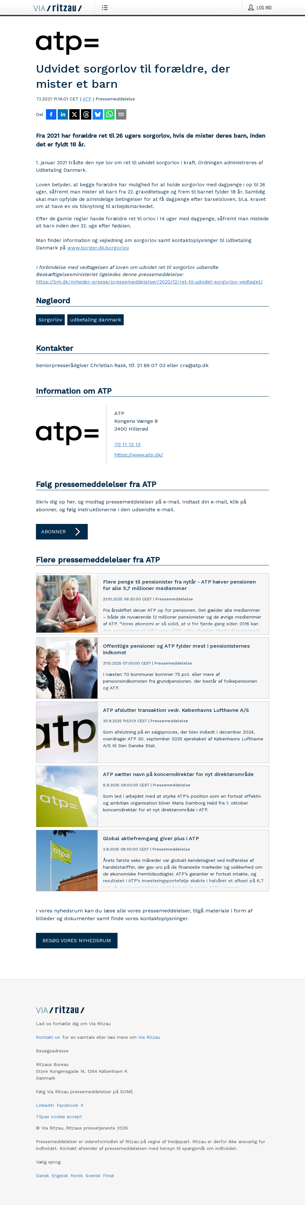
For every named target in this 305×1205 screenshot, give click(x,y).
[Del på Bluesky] (98, 115)
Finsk (108, 1175)
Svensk (92, 1175)
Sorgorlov (50, 320)
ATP (87, 98)
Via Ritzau (149, 1037)
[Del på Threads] (86, 115)
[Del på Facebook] (51, 115)
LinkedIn (45, 1105)
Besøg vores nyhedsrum (76, 940)
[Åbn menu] (106, 7)
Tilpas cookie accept (59, 1116)
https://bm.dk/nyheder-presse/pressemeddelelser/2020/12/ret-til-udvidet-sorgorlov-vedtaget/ (149, 282)
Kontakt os (48, 1037)
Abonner (62, 532)
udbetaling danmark (95, 320)
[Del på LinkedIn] (63, 115)
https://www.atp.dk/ (138, 455)
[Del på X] (74, 115)
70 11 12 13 (127, 444)
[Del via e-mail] (121, 115)
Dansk (42, 1175)
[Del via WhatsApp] (109, 115)
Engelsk (59, 1175)
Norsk (77, 1175)
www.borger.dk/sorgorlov (98, 248)
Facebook (67, 1105)
